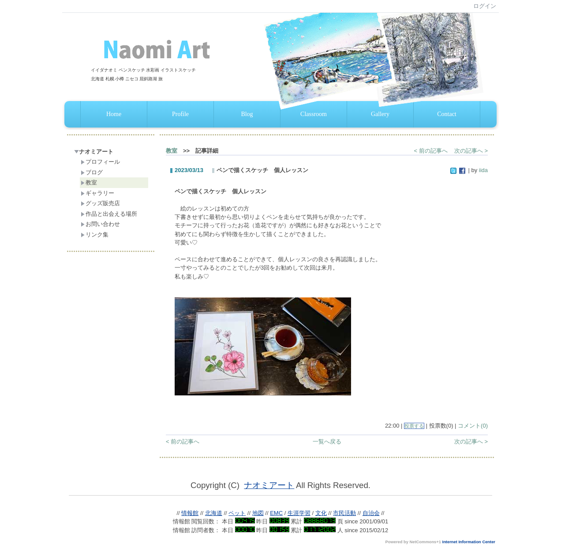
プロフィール (100, 161)
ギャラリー (97, 193)
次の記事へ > (471, 150)
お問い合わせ (100, 224)
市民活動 (344, 513)
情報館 (189, 513)
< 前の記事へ (431, 150)
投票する (414, 425)
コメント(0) (473, 425)
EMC (276, 513)
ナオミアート (93, 151)
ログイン (484, 6)
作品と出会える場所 (109, 213)
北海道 (213, 513)
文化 (321, 513)
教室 (89, 182)
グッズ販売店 (100, 203)
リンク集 (94, 234)
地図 (258, 513)
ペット (237, 513)
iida (483, 170)
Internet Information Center (468, 542)
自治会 (371, 513)
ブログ (92, 172)
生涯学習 (299, 513)
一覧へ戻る (327, 441)
